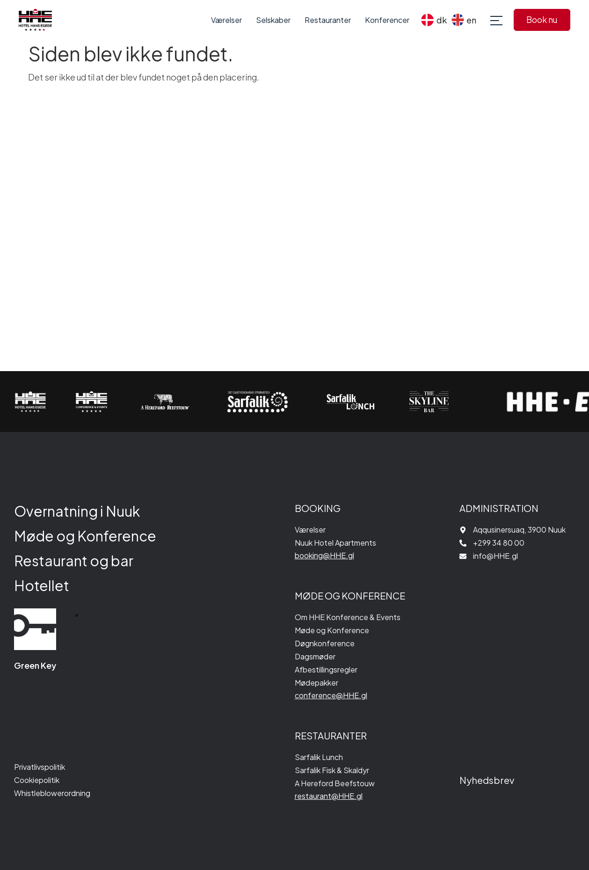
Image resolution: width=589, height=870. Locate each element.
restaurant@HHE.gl (329, 796)
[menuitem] (433, 19)
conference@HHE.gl (331, 695)
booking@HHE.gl (324, 555)
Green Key (35, 665)
